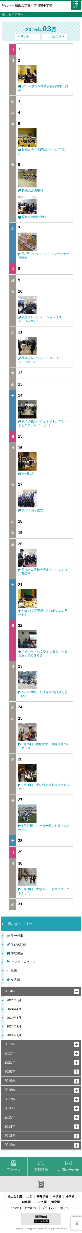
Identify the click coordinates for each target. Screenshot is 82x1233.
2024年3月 (14, 1017)
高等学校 (42, 1196)
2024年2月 (14, 1026)
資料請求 (41, 1170)
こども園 (41, 1202)
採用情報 (41, 1219)
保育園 (55, 1202)
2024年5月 (14, 1000)
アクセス (14, 1170)
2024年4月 (14, 1009)
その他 (15, 979)
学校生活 (17, 953)
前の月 (25, 36)
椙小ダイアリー (20, 924)
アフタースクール (23, 962)
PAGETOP (76, 1223)
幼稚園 (26, 1202)
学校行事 (17, 935)
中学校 (57, 1196)
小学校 (70, 1196)
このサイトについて (23, 1208)
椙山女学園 (15, 1196)
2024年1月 (14, 1035)
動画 (14, 970)
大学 (29, 1196)
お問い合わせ (68, 1170)
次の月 (56, 36)
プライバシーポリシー (57, 1208)
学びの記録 (18, 944)
